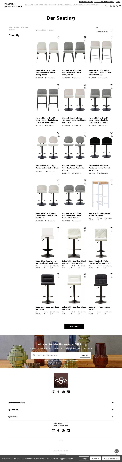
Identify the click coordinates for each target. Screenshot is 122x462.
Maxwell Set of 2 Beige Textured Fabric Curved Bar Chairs (46, 216)
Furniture (34, 5)
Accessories (43, 5)
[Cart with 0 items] (120, 6)
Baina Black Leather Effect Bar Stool (47, 308)
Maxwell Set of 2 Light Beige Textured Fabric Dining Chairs (45, 72)
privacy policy (74, 360)
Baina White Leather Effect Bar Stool (74, 308)
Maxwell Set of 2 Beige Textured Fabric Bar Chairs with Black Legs (100, 72)
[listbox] (104, 32)
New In (27, 5)
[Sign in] (117, 6)
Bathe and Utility (78, 5)
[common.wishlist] (114, 6)
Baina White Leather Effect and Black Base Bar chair (74, 262)
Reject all (95, 458)
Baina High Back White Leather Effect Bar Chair (99, 262)
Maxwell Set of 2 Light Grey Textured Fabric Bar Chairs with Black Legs (47, 120)
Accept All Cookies (111, 458)
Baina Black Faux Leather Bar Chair (100, 308)
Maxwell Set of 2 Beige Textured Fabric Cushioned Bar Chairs (74, 120)
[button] (20, 35)
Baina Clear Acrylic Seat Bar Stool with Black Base (47, 262)
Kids (88, 5)
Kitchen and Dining (64, 5)
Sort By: (97, 28)
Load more (74, 326)
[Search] (106, 6)
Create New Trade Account (104, 1)
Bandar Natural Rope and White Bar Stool (99, 215)
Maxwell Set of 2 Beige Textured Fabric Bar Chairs (47, 167)
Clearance (94, 5)
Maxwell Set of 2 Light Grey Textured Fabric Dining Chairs (72, 72)
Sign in (118, 1)
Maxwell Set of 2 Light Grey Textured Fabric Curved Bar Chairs (72, 216)
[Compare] (111, 6)
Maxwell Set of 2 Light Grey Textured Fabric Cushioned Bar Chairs (98, 120)
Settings (84, 458)
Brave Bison (63, 454)
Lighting (52, 5)
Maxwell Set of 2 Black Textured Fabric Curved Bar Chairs (99, 168)
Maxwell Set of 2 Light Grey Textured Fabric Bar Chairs (73, 168)
